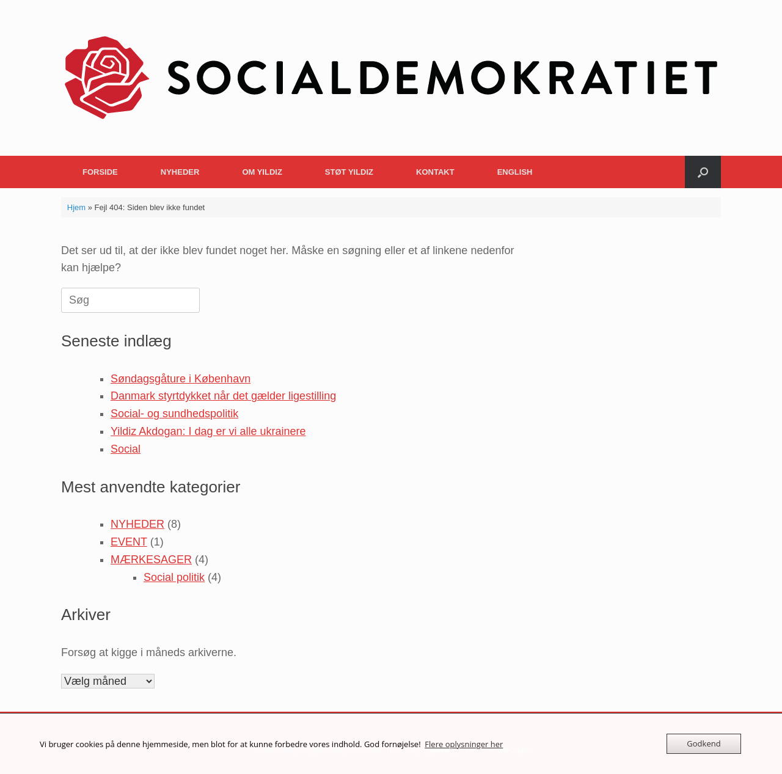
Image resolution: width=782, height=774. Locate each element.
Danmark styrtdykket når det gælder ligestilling (223, 396)
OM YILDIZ (262, 172)
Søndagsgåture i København (180, 379)
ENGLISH (515, 172)
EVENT (129, 542)
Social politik (174, 577)
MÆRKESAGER (151, 559)
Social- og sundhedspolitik (174, 413)
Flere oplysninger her (464, 744)
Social (126, 449)
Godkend (703, 743)
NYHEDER (180, 172)
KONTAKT (435, 172)
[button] (703, 172)
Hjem (76, 207)
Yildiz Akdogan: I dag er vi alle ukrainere (208, 431)
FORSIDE (100, 172)
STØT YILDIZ (349, 172)
